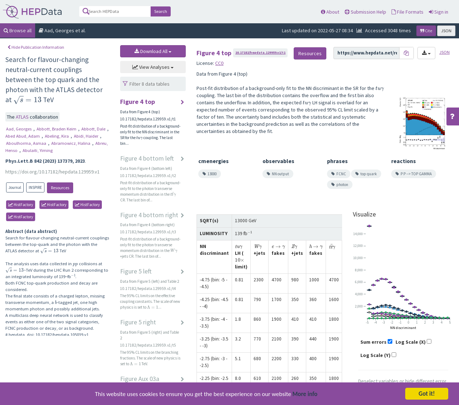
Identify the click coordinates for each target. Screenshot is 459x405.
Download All (152, 51)
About (330, 12)
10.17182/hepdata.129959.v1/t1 (260, 52)
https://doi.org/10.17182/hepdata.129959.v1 (52, 171)
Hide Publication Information (36, 47)
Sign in (438, 12)
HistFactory (20, 204)
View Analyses (153, 67)
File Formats (407, 12)
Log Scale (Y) (375, 355)
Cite (426, 30)
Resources (60, 187)
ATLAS (23, 117)
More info (305, 395)
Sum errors (373, 342)
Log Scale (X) (411, 342)
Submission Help (365, 12)
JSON (446, 30)
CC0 (219, 63)
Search (160, 11)
